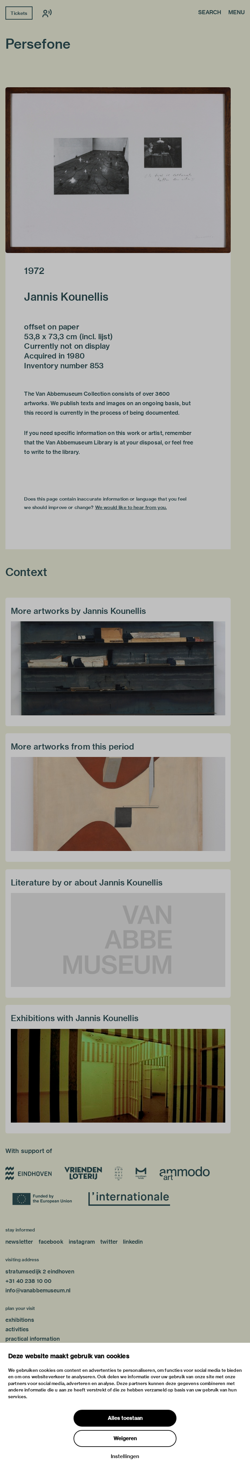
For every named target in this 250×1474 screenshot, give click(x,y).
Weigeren (125, 1438)
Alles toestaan (125, 1418)
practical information (32, 1338)
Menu (236, 13)
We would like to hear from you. (131, 507)
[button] (118, 170)
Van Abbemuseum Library (79, 442)
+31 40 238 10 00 (28, 1281)
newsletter (19, 1241)
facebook (51, 1241)
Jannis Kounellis (66, 296)
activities (17, 1329)
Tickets (19, 13)
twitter (109, 1241)
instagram (82, 1241)
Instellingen (125, 1456)
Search (209, 13)
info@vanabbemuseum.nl (37, 1290)
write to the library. (55, 452)
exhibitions (19, 1319)
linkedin (133, 1241)
